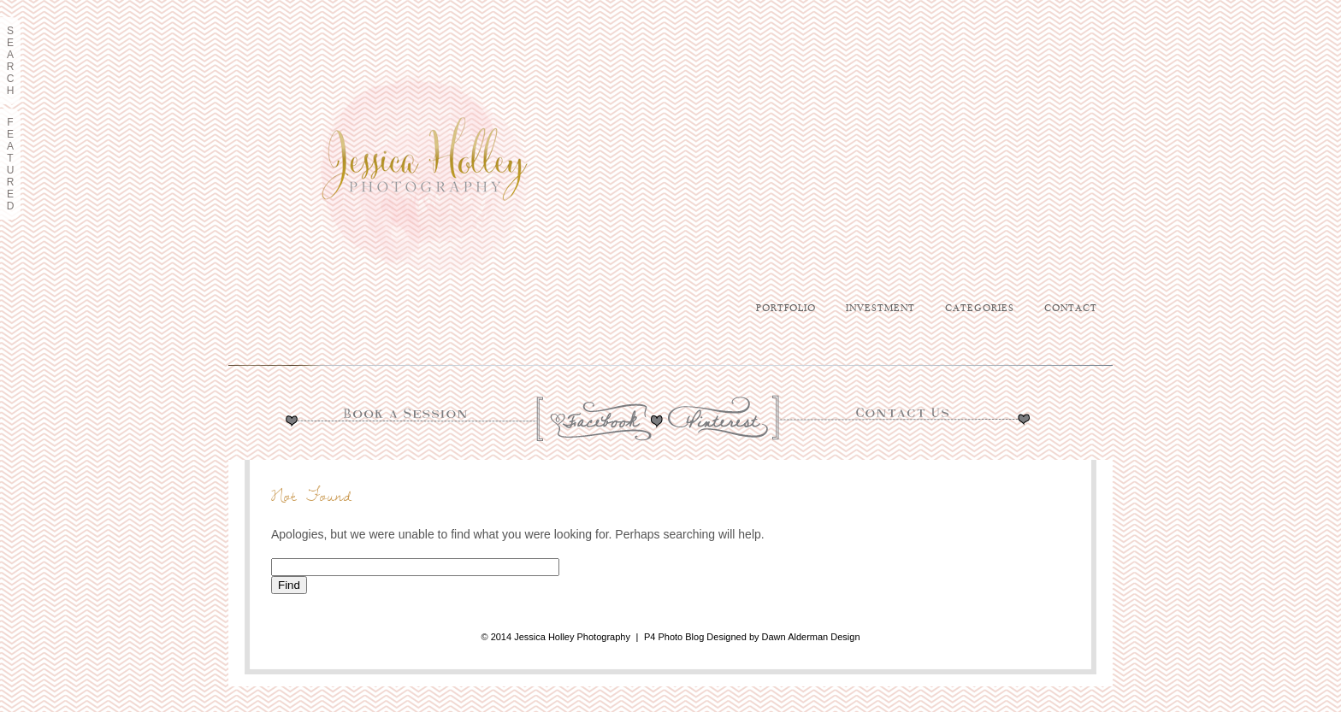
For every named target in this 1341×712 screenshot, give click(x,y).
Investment (880, 308)
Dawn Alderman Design (811, 637)
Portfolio (786, 308)
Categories (979, 308)
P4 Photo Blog (674, 637)
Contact (1070, 308)
